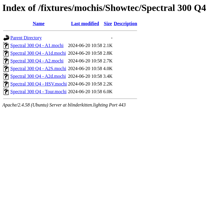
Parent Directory (26, 37)
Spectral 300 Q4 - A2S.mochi (38, 68)
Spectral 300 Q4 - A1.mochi (37, 45)
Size (108, 23)
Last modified (85, 23)
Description (125, 23)
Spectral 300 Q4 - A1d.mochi (38, 53)
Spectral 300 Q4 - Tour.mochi (38, 91)
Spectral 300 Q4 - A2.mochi (37, 60)
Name (39, 23)
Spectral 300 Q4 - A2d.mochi (38, 76)
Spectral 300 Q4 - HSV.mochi (38, 83)
